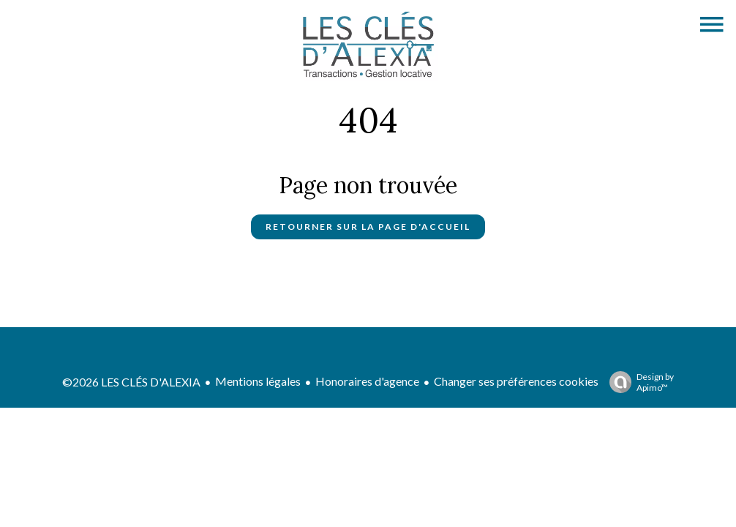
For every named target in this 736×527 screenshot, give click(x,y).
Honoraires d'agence (367, 381)
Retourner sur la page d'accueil (368, 226)
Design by (638, 382)
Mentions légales (258, 381)
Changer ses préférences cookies (516, 381)
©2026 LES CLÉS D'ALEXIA (131, 382)
